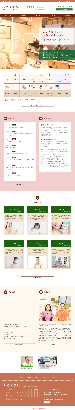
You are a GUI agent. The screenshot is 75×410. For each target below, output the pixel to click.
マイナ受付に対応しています (13, 141)
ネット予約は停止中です (12, 147)
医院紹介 (23, 15)
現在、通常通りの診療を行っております (16, 127)
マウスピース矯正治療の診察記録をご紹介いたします (19, 153)
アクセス (52, 15)
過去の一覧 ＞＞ (20, 184)
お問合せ (67, 15)
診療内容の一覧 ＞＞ (37, 277)
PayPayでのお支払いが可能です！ (14, 175)
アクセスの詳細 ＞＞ (20, 344)
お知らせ (37, 15)
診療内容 (8, 15)
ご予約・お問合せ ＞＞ (37, 105)
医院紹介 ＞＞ (55, 344)
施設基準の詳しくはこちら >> (48, 135)
